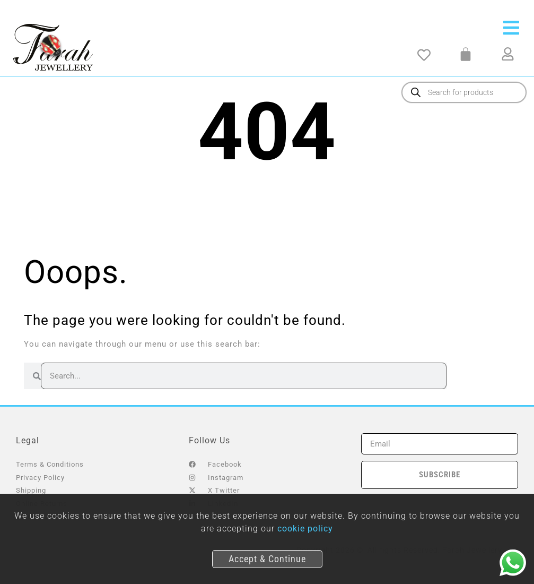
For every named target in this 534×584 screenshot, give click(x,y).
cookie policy (305, 528)
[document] (267, 292)
